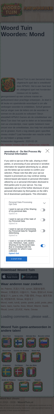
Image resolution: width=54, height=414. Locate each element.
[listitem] (27, 203)
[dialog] (27, 207)
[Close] (48, 151)
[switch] (43, 210)
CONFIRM (16, 259)
